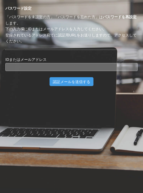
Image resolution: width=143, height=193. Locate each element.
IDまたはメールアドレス (26, 59)
